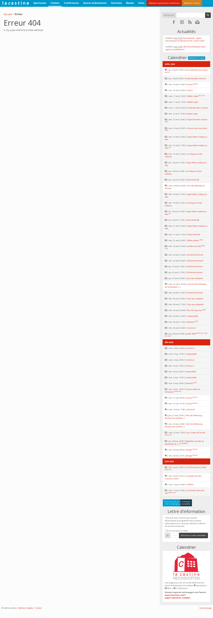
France (190, 84)
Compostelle (192, 316)
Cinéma (55, 3)
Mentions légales (26, 608)
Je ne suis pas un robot (176, 530)
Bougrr (189, 449)
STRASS (190, 484)
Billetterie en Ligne (196, 58)
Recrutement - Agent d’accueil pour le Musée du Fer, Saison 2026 (184, 39)
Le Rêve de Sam (194, 246)
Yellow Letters (193, 240)
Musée (130, 3)
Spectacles (39, 3)
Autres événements (95, 3)
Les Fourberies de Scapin (196, 70)
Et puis (189, 397)
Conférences (71, 3)
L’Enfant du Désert (195, 254)
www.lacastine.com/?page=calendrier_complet (177, 596)
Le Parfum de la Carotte (195, 467)
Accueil (8, 14)
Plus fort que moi (194, 310)
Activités (116, 3)
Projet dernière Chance (195, 78)
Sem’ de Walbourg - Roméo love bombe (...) (184, 416)
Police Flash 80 (192, 179)
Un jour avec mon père (197, 128)
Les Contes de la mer (196, 432)
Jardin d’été (191, 333)
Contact (38, 608)
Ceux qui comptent (194, 278)
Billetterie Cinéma (192, 3)
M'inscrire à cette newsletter (193, 535)
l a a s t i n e (15, 3)
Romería (190, 322)
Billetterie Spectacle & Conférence (164, 3)
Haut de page (205, 608)
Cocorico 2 (191, 328)
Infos (141, 3)
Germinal (191, 409)
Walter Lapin (192, 96)
